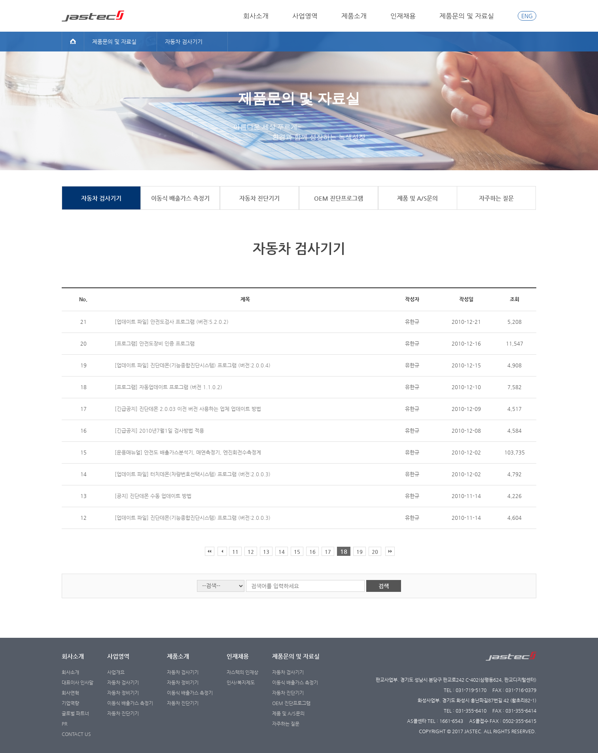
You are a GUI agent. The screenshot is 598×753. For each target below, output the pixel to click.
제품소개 (354, 16)
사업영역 (305, 16)
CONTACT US (76, 734)
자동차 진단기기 (123, 713)
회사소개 (256, 16)
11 (235, 552)
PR (64, 723)
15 (297, 552)
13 (266, 552)
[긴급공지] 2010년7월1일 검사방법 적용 (159, 431)
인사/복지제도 (241, 682)
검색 (383, 586)
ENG (527, 16)
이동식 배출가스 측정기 (130, 703)
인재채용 (403, 16)
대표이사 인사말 (77, 682)
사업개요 (116, 672)
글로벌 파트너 (75, 713)
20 (375, 552)
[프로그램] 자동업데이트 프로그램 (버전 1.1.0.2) (168, 387)
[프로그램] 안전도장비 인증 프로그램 (155, 343)
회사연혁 (70, 693)
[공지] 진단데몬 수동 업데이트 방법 (153, 496)
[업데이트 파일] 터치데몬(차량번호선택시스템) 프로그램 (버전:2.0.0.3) (193, 474)
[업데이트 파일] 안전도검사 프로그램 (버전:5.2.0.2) (172, 322)
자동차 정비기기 (123, 693)
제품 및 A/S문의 (288, 713)
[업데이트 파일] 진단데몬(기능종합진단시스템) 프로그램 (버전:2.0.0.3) (193, 518)
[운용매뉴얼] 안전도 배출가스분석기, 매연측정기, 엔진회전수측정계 (188, 452)
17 (328, 552)
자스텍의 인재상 (242, 672)
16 (312, 552)
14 (281, 552)
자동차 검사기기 (123, 682)
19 (359, 552)
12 (251, 552)
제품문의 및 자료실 (466, 16)
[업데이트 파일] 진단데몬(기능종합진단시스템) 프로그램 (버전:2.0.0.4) (193, 365)
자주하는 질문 (285, 723)
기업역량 (70, 703)
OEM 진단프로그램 (291, 703)
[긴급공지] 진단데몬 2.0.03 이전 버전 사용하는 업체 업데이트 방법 (188, 409)
